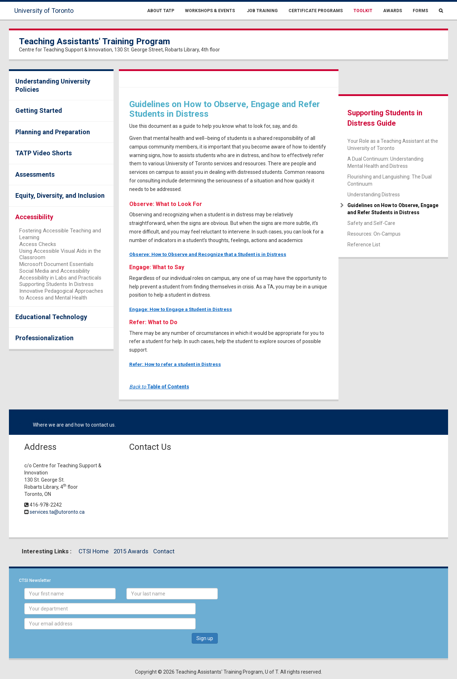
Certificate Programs (315, 10)
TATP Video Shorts (43, 153)
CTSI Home (94, 551)
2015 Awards (131, 551)
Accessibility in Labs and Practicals (60, 278)
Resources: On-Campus (374, 234)
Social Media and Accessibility (54, 271)
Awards (392, 10)
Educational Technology (51, 317)
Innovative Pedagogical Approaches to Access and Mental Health (61, 294)
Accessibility (34, 217)
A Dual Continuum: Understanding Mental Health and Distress (385, 162)
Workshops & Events (210, 10)
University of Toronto (44, 10)
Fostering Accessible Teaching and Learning (60, 234)
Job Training (262, 10)
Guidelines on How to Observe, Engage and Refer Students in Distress (392, 208)
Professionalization (44, 338)
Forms (420, 10)
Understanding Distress (373, 194)
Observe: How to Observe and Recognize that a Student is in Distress (207, 254)
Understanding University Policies (52, 85)
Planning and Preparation (52, 132)
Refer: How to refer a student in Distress (175, 364)
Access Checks (37, 244)
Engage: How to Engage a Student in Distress (180, 309)
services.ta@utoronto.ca (57, 512)
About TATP (160, 10)
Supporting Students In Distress (56, 284)
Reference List (363, 244)
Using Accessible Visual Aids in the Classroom (60, 254)
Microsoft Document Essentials (56, 264)
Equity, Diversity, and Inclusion (60, 195)
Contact (164, 551)
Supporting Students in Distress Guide (384, 118)
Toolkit (362, 10)
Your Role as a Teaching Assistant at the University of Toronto (392, 144)
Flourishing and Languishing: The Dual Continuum (389, 180)
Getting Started (38, 110)
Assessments (35, 174)
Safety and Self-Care (371, 223)
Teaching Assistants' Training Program (94, 41)
